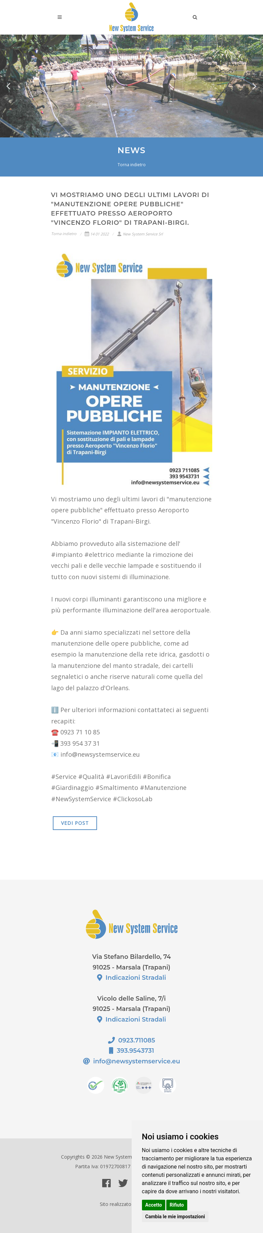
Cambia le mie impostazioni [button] (175, 1216)
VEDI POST (75, 823)
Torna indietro (132, 165)
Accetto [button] (153, 1205)
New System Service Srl (140, 233)
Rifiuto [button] (177, 1205)
